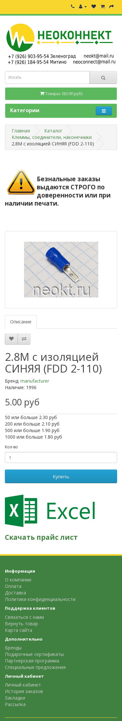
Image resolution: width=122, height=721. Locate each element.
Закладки (15, 698)
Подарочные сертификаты (34, 654)
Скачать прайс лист (41, 537)
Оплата (13, 586)
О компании (18, 580)
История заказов (24, 691)
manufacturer (34, 381)
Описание (21, 322)
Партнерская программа (32, 661)
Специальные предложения (35, 667)
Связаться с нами (24, 617)
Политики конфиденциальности (40, 599)
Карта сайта (18, 630)
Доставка (15, 593)
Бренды (13, 648)
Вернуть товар (21, 623)
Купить (61, 476)
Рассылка (15, 704)
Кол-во (11, 447)
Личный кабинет (23, 685)
